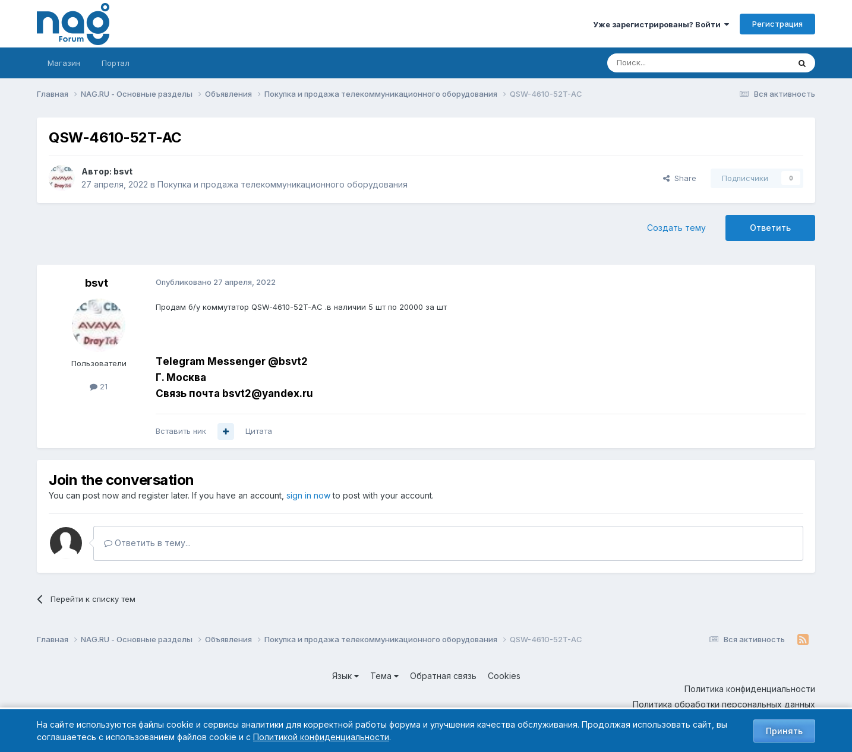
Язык (345, 676)
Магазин (64, 63)
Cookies (504, 676)
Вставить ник (181, 431)
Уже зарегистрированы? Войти (661, 24)
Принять (784, 731)
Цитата (258, 431)
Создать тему (676, 228)
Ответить (770, 228)
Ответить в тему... (147, 543)
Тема (384, 676)
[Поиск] (665, 62)
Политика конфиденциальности (749, 689)
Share (679, 178)
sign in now (308, 495)
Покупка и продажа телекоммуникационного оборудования (282, 184)
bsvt (122, 171)
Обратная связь (443, 676)
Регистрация (777, 23)
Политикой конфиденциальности (321, 737)
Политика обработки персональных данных (724, 704)
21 (99, 386)
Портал (116, 63)
